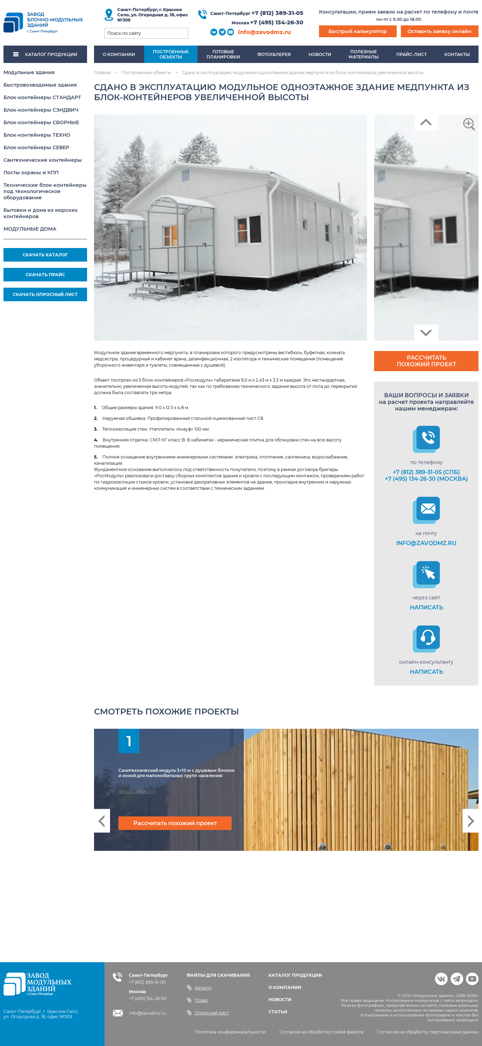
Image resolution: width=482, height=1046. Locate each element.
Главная (102, 72)
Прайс (198, 1000)
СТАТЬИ (278, 1011)
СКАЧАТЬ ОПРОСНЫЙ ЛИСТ (45, 294)
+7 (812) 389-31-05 (277, 13)
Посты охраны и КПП (31, 172)
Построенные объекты (146, 72)
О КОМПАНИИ (285, 987)
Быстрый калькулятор (357, 31)
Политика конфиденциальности (230, 1032)
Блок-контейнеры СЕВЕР (36, 147)
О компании (119, 54)
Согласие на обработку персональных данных (428, 1032)
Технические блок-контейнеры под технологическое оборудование (45, 191)
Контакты (457, 54)
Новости (320, 54)
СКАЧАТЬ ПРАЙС (45, 274)
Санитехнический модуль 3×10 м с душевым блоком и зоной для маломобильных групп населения (176, 773)
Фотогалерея (274, 54)
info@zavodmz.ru (264, 32)
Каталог (199, 987)
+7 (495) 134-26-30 (276, 22)
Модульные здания (29, 72)
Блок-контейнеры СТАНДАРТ (42, 97)
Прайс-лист (411, 54)
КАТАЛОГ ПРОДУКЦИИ (45, 54)
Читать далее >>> (137, 791)
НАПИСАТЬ (426, 607)
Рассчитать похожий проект (426, 361)
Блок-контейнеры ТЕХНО (36, 135)
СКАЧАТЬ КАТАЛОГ (45, 254)
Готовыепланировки (223, 54)
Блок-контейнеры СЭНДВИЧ (40, 110)
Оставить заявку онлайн (439, 31)
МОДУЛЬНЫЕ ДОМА (29, 229)
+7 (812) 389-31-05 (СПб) (426, 472)
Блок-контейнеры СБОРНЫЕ (41, 122)
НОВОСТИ (280, 999)
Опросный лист (208, 1012)
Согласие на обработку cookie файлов (321, 1032)
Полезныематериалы (364, 54)
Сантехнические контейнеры (42, 160)
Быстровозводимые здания (40, 85)
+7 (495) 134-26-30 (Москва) (426, 479)
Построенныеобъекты (171, 54)
